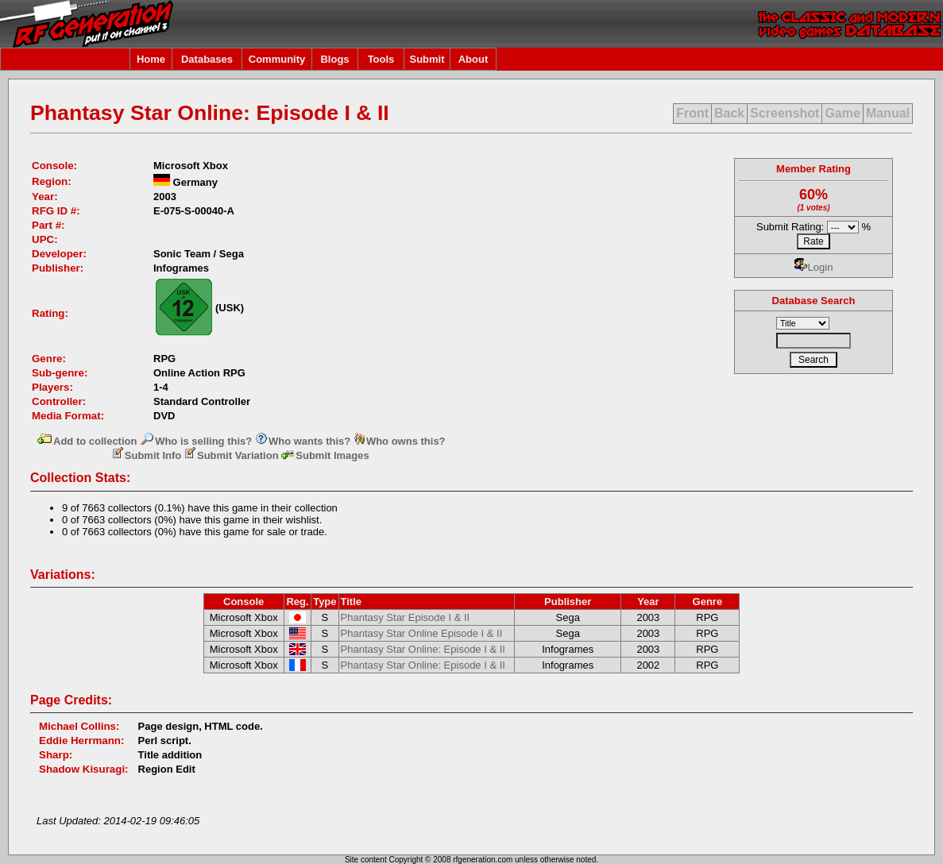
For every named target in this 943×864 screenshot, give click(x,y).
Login (813, 267)
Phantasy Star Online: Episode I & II (423, 649)
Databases (207, 59)
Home (151, 59)
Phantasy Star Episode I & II (405, 617)
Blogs (334, 59)
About (473, 59)
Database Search (814, 301)
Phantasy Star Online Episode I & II (422, 633)
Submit (426, 59)
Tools (381, 59)
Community (277, 59)
